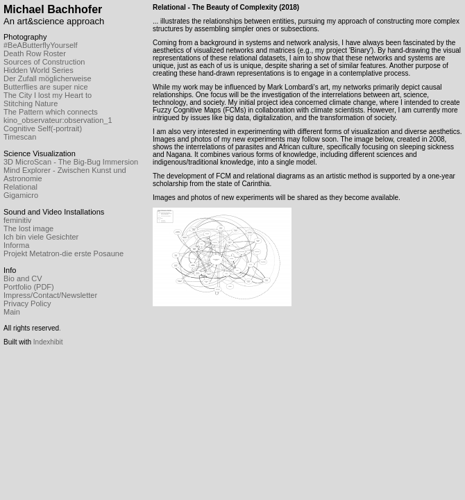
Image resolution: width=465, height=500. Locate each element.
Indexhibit (48, 342)
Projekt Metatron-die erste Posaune (63, 253)
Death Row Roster (34, 53)
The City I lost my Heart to (47, 95)
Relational (20, 187)
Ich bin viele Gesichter (40, 237)
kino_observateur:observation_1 (57, 120)
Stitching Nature (30, 103)
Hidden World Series (38, 70)
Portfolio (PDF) (28, 287)
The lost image (28, 228)
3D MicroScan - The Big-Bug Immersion (70, 162)
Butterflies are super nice (45, 87)
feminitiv (17, 220)
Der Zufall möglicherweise (47, 78)
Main (11, 312)
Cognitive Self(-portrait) (42, 128)
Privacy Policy (27, 303)
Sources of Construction (44, 62)
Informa (16, 245)
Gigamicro (20, 195)
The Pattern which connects (50, 112)
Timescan (19, 137)
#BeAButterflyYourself (40, 45)
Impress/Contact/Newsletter (50, 295)
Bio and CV (22, 278)
